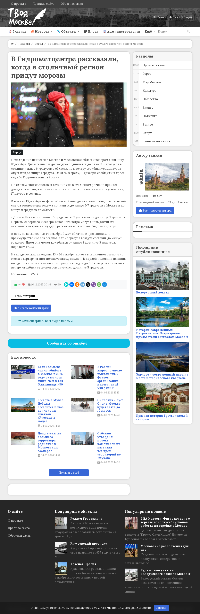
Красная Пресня (83, 564)
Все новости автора (155, 210)
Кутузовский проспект (88, 543)
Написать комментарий (31, 308)
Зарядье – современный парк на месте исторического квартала (162, 376)
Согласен (161, 608)
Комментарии (24, 296)
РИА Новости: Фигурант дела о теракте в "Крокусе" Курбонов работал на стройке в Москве (165, 522)
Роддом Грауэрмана (86, 518)
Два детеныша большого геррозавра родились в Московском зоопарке (49, 442)
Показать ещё (69, 472)
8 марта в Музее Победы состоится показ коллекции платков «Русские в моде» (50, 410)
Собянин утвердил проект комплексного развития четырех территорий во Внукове (109, 446)
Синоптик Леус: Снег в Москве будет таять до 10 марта (110, 405)
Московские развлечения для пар (165, 547)
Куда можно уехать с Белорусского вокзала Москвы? (166, 572)
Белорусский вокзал (152, 292)
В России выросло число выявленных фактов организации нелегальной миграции (109, 377)
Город (17, 152)
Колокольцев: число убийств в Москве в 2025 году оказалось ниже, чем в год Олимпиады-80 (50, 375)
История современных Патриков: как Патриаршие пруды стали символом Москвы (162, 333)
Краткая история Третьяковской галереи (162, 417)
